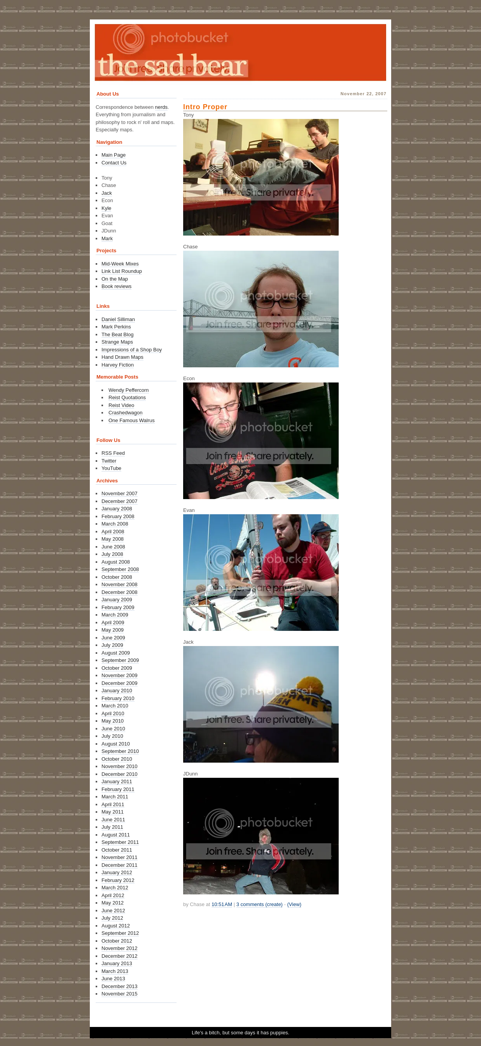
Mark (107, 238)
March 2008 (114, 524)
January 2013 (116, 963)
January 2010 (116, 690)
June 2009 (113, 638)
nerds (161, 107)
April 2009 (112, 622)
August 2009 (115, 653)
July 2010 (112, 736)
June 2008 (113, 547)
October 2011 (116, 850)
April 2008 (112, 531)
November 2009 (119, 675)
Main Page (113, 155)
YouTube (111, 468)
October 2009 (116, 668)
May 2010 (112, 721)
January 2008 (116, 509)
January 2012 (116, 872)
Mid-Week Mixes (120, 264)
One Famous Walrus (131, 420)
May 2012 (112, 903)
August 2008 (115, 562)
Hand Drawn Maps (122, 357)
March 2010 (114, 706)
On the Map (114, 279)
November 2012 (119, 948)
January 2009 (116, 599)
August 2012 (115, 926)
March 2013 (114, 971)
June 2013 (113, 978)
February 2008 (118, 516)
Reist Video (121, 405)
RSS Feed (113, 453)
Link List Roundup (121, 271)
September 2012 (120, 933)
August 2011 (115, 835)
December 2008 (119, 592)
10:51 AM (222, 904)
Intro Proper (205, 107)
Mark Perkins (116, 327)
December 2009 (119, 683)
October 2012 (116, 941)
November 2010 (119, 766)
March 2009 (114, 615)
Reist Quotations (127, 397)
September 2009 (120, 660)
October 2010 (116, 759)
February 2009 (118, 607)
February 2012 (118, 880)
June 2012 (113, 910)
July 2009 (112, 645)
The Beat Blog (117, 334)
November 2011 (119, 857)
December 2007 (119, 501)
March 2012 (114, 888)
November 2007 (119, 493)
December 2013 (119, 986)
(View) (294, 904)
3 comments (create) (259, 904)
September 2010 (120, 751)
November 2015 (119, 994)
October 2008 (116, 577)
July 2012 (112, 918)
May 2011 (112, 812)
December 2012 (119, 956)
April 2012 (112, 895)
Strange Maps (117, 342)
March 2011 (114, 797)
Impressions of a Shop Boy (131, 350)
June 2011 (113, 819)
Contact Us (113, 163)
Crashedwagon (125, 413)
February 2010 (118, 698)
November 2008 (119, 584)
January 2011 (116, 781)
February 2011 (118, 789)
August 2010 (115, 744)
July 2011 (112, 827)
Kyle (106, 208)
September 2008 (120, 569)
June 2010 (113, 729)
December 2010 (119, 774)
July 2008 (112, 554)
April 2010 (112, 713)
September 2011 (120, 842)
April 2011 (112, 804)
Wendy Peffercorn (128, 390)
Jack (106, 193)
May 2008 (112, 539)
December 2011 (119, 865)
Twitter (108, 461)
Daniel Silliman (118, 319)
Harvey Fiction (117, 365)
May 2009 (112, 630)
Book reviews (116, 286)
